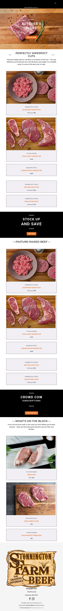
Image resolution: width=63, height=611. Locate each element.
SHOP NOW (31, 233)
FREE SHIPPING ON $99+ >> (31, 7)
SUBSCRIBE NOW (31, 413)
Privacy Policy (34, 607)
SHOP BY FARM (31, 37)
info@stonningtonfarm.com (36, 602)
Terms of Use (40, 607)
